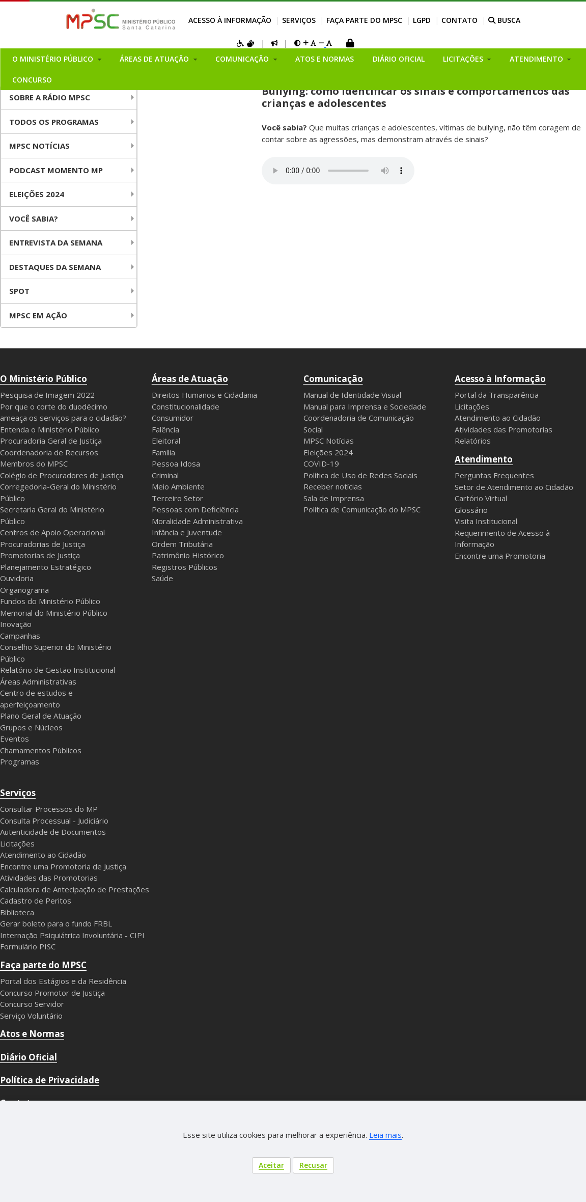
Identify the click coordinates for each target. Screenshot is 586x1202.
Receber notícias (332, 486)
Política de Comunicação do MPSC (362, 509)
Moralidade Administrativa (197, 521)
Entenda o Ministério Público (49, 429)
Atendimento (484, 459)
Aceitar (271, 1165)
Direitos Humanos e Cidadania (204, 395)
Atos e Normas (324, 59)
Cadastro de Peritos (35, 900)
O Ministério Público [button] (53, 59)
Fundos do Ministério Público (50, 601)
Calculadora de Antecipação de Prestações (74, 889)
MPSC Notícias (328, 440)
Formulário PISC (27, 946)
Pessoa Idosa (176, 463)
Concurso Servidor (32, 1004)
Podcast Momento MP (56, 170)
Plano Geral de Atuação (40, 716)
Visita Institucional (486, 521)
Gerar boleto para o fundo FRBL (56, 923)
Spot (19, 291)
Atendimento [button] (537, 59)
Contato (459, 20)
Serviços (299, 20)
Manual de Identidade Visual (352, 395)
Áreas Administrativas (38, 681)
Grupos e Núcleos (31, 727)
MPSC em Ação (38, 315)
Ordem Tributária (182, 544)
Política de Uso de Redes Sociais (360, 475)
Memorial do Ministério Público (53, 613)
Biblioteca (17, 912)
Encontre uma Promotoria (500, 556)
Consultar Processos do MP (49, 809)
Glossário (471, 510)
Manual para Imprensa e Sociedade (364, 406)
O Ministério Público (43, 379)
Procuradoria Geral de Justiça (51, 440)
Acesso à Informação (229, 20)
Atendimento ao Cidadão (498, 418)
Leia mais (385, 1135)
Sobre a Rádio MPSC (49, 97)
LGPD (422, 20)
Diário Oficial (399, 59)
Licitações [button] (464, 59)
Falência (165, 429)
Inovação (16, 624)
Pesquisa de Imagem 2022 (47, 395)
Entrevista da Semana (55, 242)
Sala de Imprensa (333, 498)
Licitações (472, 406)
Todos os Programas (54, 122)
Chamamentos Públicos (40, 750)
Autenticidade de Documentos (53, 832)
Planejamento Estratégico (45, 567)
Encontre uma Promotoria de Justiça (63, 866)
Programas (19, 761)
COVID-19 (321, 463)
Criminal (165, 475)
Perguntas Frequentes (494, 475)
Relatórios (473, 440)
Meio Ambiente (178, 486)
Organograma (24, 590)
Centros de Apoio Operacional (52, 532)
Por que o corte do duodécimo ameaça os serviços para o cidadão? (63, 412)
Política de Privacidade (49, 1080)
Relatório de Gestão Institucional (57, 670)
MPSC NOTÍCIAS (39, 146)
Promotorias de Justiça (40, 555)
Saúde (162, 578)
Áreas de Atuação (190, 379)
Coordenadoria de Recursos (49, 452)
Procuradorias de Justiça (42, 544)
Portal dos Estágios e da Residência (63, 981)
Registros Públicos (184, 567)
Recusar (313, 1165)
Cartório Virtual (481, 498)
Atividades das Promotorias (503, 429)
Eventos (14, 738)
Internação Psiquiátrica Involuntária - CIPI (72, 935)
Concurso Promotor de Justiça (52, 993)
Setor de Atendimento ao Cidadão (514, 487)
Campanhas (20, 636)
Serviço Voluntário (31, 1015)
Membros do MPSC (34, 463)
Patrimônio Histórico (188, 555)
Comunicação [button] (243, 59)
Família (163, 452)
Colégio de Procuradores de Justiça (61, 475)
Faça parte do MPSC (364, 20)
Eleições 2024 (36, 194)
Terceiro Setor (177, 498)
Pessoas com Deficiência (195, 509)
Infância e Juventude (187, 532)
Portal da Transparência (497, 395)
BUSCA (504, 20)
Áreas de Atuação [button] (155, 59)
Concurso (32, 80)
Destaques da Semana (55, 267)
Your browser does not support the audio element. (338, 170)
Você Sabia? (33, 218)
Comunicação (333, 379)
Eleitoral (166, 440)
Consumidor (172, 418)
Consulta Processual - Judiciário (54, 820)
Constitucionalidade (185, 406)
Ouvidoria (17, 578)
